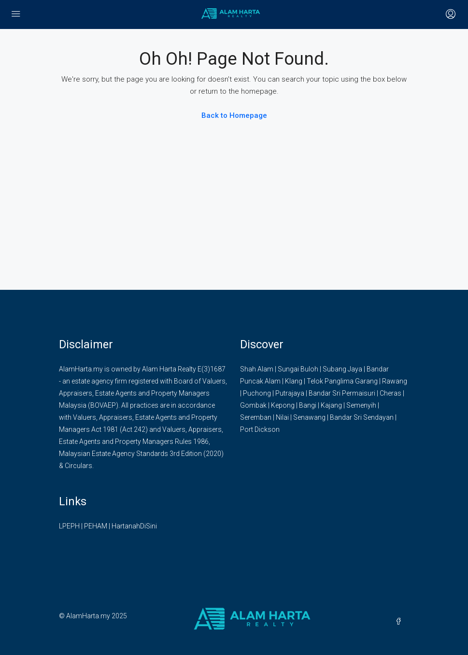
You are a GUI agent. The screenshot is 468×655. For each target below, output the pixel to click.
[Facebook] (400, 622)
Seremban (255, 417)
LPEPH (69, 526)
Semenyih (361, 405)
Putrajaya (289, 393)
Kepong (283, 405)
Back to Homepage (234, 115)
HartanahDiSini (134, 526)
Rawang (394, 381)
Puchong (257, 393)
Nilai (282, 417)
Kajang (331, 405)
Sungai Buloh (298, 369)
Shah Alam (256, 369)
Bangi (307, 405)
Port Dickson (260, 429)
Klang (293, 381)
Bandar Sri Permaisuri (342, 393)
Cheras (390, 393)
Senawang (309, 417)
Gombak (253, 405)
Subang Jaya (342, 369)
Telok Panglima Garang (342, 381)
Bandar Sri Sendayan (362, 417)
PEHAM (95, 526)
